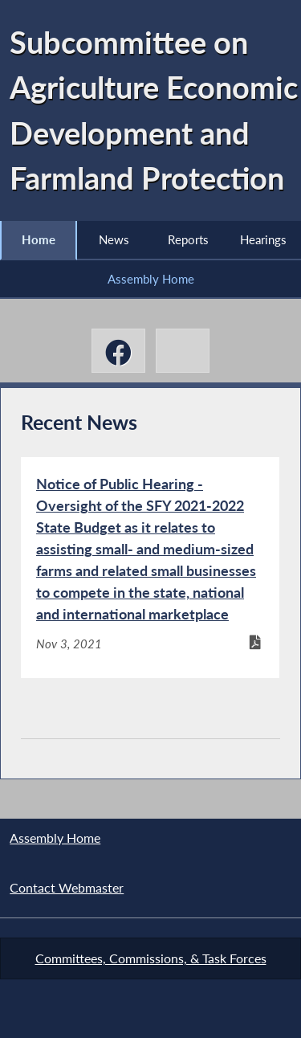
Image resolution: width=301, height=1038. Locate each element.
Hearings (263, 239)
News (114, 239)
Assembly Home (151, 279)
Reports (188, 239)
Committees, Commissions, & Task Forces (150, 958)
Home (38, 239)
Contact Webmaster (67, 887)
